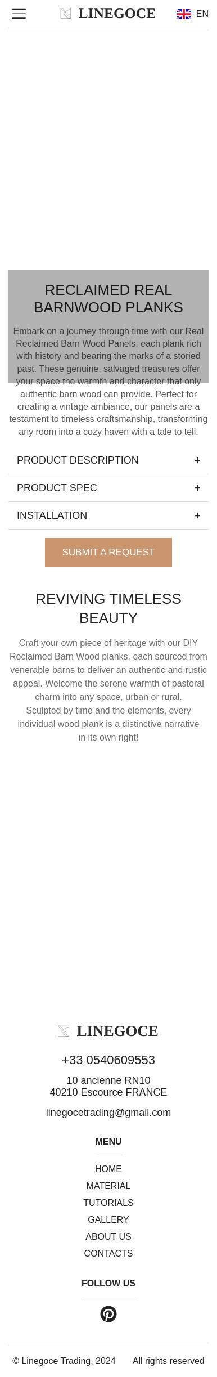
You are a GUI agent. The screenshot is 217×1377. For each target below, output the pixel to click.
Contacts (108, 1253)
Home (108, 1169)
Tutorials (108, 1203)
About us (108, 1236)
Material (109, 1186)
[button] (19, 14)
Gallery (108, 1220)
